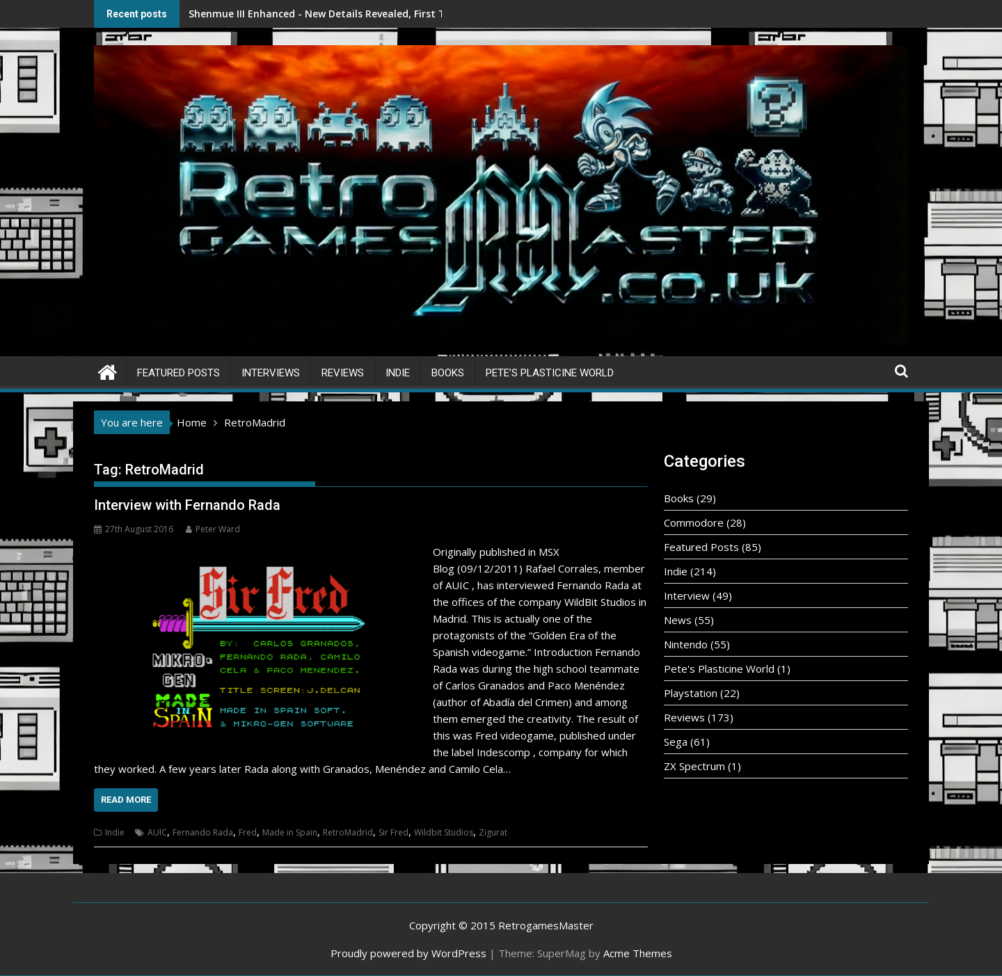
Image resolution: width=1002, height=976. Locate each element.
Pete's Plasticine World (719, 668)
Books (447, 373)
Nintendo (686, 644)
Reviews (342, 373)
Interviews (270, 373)
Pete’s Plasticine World (550, 373)
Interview (687, 595)
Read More (126, 799)
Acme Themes (637, 953)
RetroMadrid (348, 832)
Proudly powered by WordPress (408, 953)
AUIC (157, 832)
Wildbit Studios (443, 832)
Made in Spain (289, 832)
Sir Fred (393, 832)
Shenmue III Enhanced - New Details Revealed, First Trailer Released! (294, 13)
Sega (675, 742)
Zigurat (493, 832)
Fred (248, 832)
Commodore (694, 522)
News (678, 620)
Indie (397, 373)
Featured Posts (178, 373)
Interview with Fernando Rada (187, 505)
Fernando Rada (203, 832)
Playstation (690, 693)
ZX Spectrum (694, 766)
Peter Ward (213, 529)
